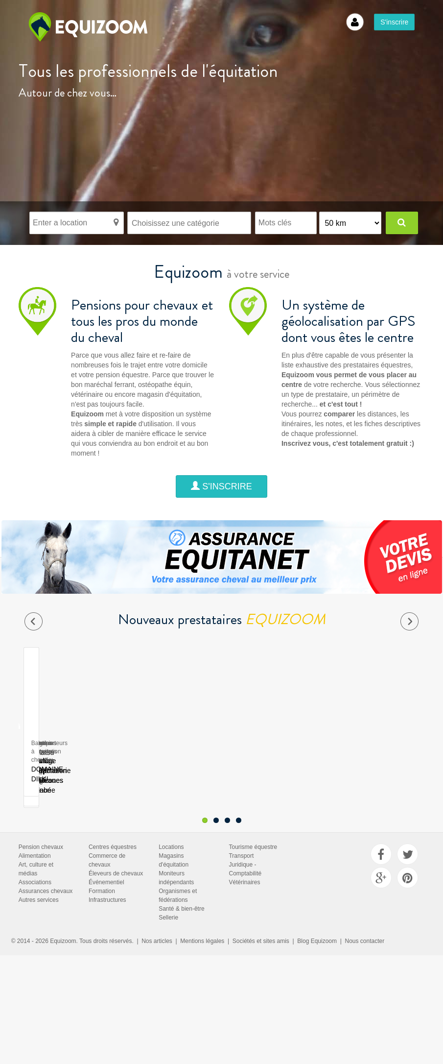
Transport (241, 818)
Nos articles (156, 903)
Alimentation (35, 818)
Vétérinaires (244, 844)
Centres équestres (113, 809)
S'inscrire (394, 22)
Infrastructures (107, 862)
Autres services (39, 862)
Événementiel (106, 844)
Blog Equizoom (317, 903)
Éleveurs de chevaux (116, 835)
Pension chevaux (41, 809)
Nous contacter (365, 903)
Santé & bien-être (181, 871)
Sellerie (168, 879)
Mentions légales (202, 903)
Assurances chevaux (46, 853)
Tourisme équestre (253, 809)
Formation (102, 853)
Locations (171, 809)
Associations (35, 844)
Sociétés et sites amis (261, 903)
